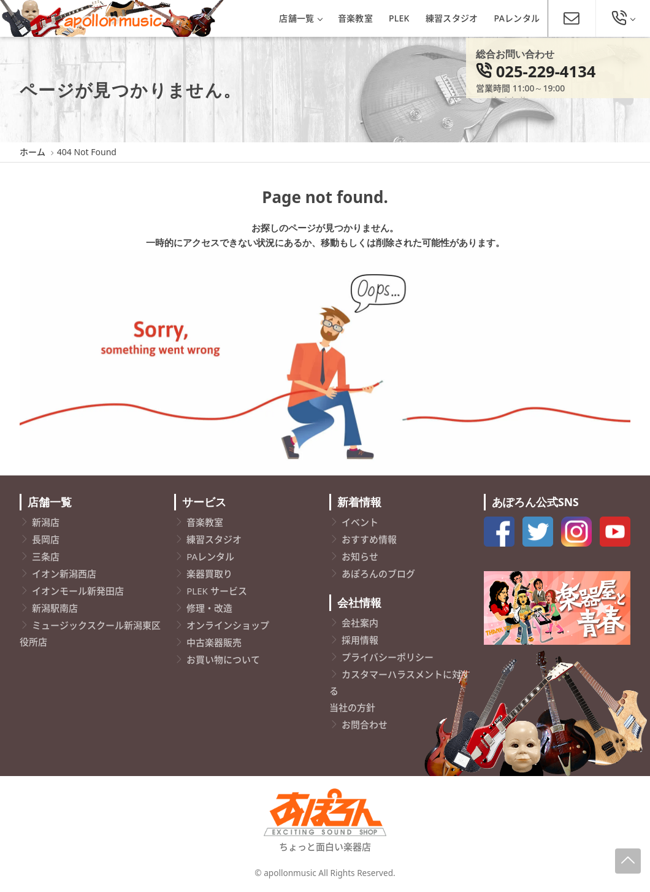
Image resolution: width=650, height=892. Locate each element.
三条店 (45, 556)
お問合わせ (365, 724)
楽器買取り (209, 573)
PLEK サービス (216, 591)
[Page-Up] (628, 861)
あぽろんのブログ (378, 573)
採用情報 (360, 640)
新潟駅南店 (55, 608)
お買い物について (223, 659)
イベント (360, 522)
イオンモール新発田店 (78, 591)
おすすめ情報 (369, 539)
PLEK (399, 18)
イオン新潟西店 (64, 573)
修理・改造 (209, 608)
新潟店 (45, 522)
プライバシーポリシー (388, 657)
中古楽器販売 (214, 642)
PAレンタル (517, 18)
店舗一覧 (300, 18)
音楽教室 (355, 18)
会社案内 (360, 623)
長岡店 (45, 539)
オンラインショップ (227, 625)
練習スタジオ (452, 18)
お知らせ (360, 556)
